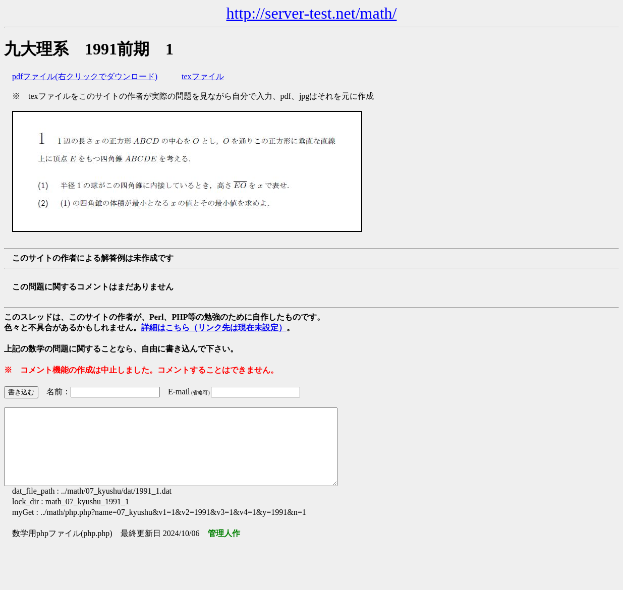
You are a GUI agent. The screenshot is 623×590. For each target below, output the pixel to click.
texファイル (203, 76)
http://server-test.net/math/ (311, 13)
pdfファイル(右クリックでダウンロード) (84, 76)
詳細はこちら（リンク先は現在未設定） (214, 327)
